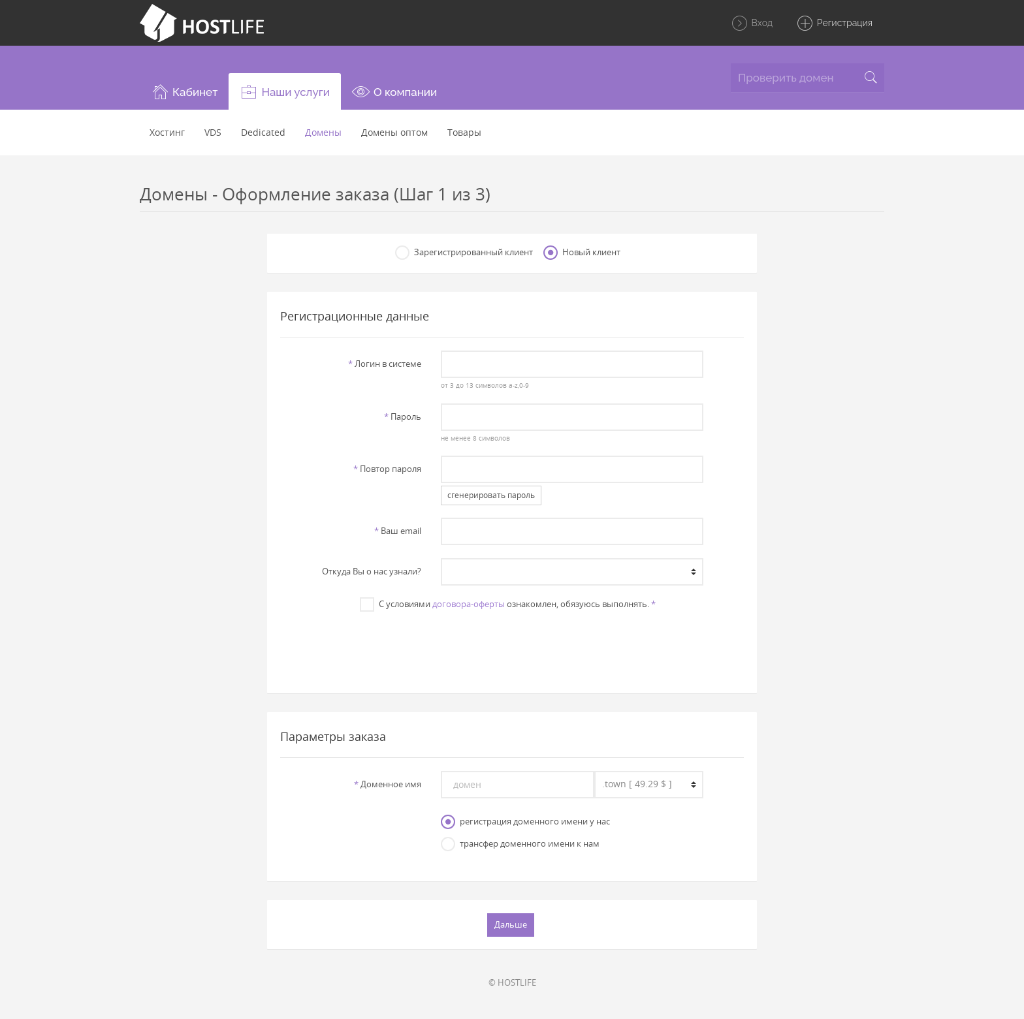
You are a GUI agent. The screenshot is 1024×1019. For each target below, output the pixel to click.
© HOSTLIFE (512, 982)
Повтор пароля (387, 469)
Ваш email (397, 531)
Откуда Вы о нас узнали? (371, 571)
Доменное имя (387, 784)
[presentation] (512, 645)
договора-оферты (468, 604)
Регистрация (834, 23)
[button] (184, 91)
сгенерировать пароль (491, 495)
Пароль (402, 416)
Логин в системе (384, 363)
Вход (752, 23)
